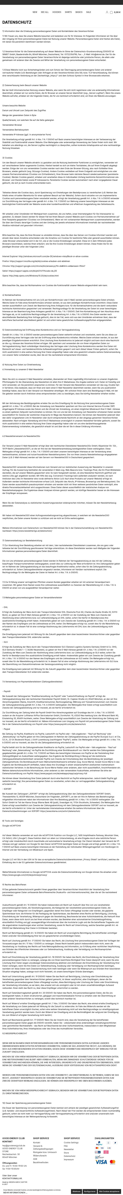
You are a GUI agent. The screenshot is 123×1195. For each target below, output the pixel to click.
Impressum (69, 1159)
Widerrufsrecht (40, 1155)
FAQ (66, 1146)
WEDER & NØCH (14, 1182)
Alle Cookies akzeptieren (109, 1191)
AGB (35, 1159)
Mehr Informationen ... (15, 1192)
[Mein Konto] (106, 16)
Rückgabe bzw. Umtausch (45, 1152)
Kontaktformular (12, 1178)
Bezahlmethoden (40, 1162)
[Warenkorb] (114, 16)
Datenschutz (69, 1156)
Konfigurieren (89, 1191)
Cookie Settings (71, 1142)
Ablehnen (76, 1191)
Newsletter (69, 1149)
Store (66, 1153)
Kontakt (36, 1142)
